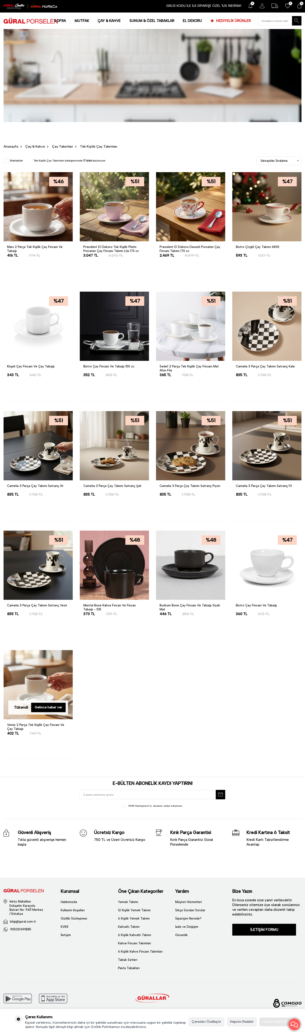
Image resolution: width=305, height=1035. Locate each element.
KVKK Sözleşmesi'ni (140, 805)
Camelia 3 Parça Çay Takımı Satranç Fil (264, 486)
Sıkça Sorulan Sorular (190, 910)
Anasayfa (11, 147)
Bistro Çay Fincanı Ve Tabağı (256, 605)
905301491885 (20, 929)
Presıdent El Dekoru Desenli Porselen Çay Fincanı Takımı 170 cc (190, 249)
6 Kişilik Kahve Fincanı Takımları (140, 951)
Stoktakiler (13, 160)
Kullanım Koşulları (73, 910)
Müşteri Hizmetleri (188, 902)
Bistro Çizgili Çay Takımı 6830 (257, 247)
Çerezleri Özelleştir (206, 1022)
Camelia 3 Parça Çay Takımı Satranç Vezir (37, 605)
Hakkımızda (69, 902)
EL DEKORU (192, 21)
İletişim (66, 935)
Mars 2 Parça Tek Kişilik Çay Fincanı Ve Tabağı (35, 249)
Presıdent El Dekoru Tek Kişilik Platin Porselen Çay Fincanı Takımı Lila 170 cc (111, 249)
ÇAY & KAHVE (109, 21)
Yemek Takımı (128, 902)
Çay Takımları (62, 147)
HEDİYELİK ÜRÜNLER (233, 21)
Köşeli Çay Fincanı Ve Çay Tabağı (31, 366)
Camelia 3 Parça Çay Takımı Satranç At (35, 486)
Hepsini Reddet (242, 1022)
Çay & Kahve (35, 147)
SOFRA (60, 21)
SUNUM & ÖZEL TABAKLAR (151, 21)
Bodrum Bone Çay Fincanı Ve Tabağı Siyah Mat (190, 607)
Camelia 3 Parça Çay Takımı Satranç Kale (265, 366)
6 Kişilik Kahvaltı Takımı (134, 935)
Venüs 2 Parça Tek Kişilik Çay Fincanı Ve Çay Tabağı (35, 727)
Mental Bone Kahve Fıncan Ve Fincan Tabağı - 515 (109, 607)
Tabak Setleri (127, 960)
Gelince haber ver (48, 707)
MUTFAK (82, 21)
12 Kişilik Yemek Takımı (134, 910)
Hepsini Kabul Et (275, 1022)
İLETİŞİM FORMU (264, 930)
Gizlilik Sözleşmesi (74, 918)
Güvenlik (181, 935)
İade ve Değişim (186, 927)
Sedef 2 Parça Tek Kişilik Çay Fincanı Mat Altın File (189, 368)
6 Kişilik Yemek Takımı (134, 918)
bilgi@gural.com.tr (23, 921)
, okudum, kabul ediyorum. (152, 806)
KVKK (64, 927)
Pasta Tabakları (129, 968)
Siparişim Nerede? (188, 918)
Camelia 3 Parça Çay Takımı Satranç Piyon (190, 486)
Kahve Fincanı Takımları (134, 943)
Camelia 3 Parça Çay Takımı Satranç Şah (112, 486)
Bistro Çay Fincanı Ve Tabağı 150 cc (108, 366)
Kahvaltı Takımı (129, 927)
